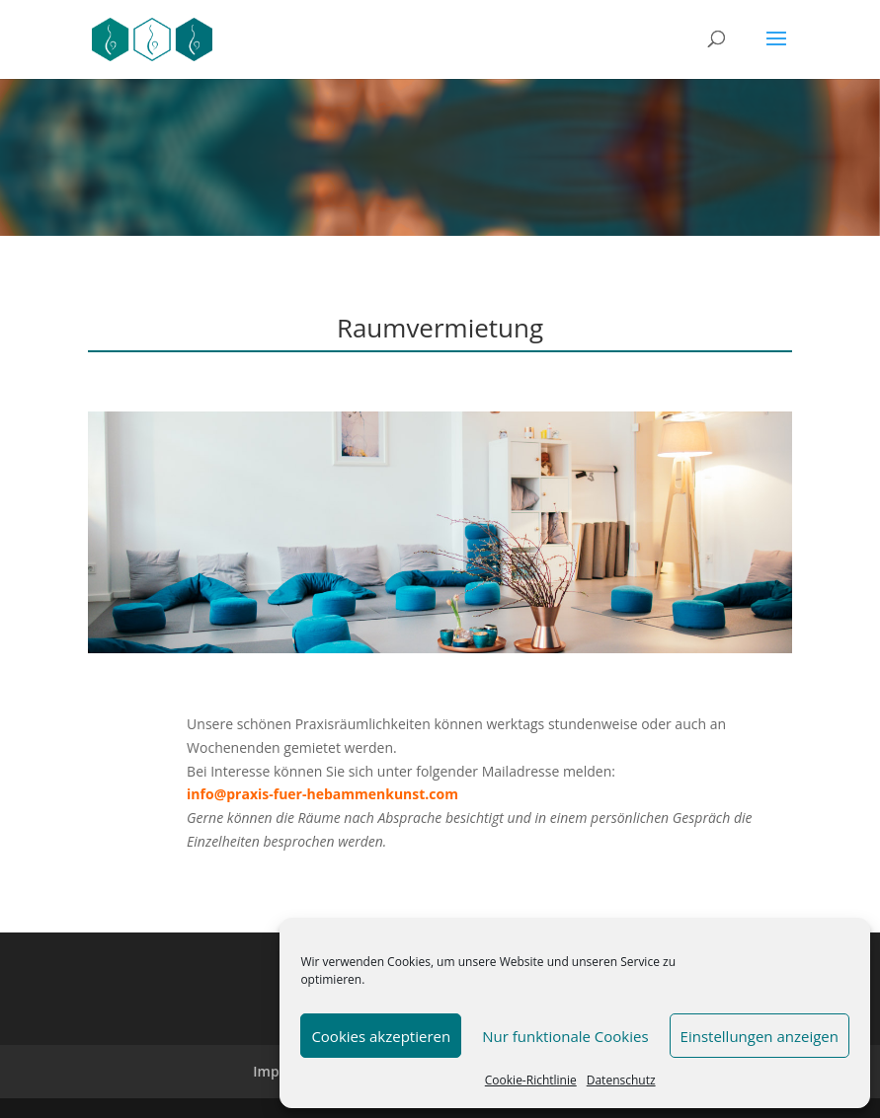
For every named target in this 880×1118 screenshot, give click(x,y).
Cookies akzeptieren (380, 1036)
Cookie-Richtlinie (531, 1080)
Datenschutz (621, 1080)
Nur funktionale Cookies (565, 1036)
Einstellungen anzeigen (759, 1036)
